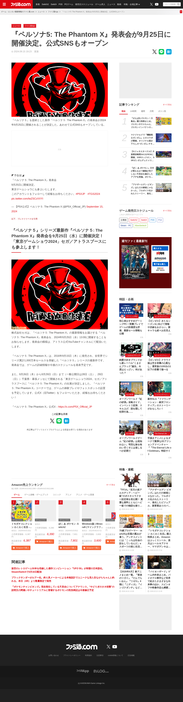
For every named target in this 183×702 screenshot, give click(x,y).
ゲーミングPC (131, 316)
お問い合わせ (53, 655)
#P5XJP (80, 194)
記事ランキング (129, 104)
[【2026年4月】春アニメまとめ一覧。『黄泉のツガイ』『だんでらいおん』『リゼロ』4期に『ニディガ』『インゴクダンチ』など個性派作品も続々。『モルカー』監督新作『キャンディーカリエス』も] (131, 562)
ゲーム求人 (100, 4)
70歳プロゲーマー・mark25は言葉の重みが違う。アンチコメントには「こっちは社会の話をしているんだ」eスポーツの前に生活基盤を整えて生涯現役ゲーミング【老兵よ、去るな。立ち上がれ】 (130, 538)
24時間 (133, 111)
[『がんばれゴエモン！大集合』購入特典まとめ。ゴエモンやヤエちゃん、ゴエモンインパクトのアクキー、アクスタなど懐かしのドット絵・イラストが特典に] (164, 121)
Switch (54, 4)
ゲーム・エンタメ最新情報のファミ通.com (17, 12)
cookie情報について (115, 655)
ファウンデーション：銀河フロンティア (162, 394)
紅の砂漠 (129, 394)
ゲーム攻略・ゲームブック (36, 494)
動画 (119, 4)
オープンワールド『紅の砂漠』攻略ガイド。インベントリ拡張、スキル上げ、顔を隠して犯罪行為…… (130, 405)
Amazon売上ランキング (27, 484)
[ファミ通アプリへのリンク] (83, 671)
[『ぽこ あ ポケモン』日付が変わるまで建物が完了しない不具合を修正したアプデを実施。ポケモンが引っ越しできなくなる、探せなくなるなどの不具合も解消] (164, 170)
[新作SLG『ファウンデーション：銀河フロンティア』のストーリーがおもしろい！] (160, 388)
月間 (152, 111)
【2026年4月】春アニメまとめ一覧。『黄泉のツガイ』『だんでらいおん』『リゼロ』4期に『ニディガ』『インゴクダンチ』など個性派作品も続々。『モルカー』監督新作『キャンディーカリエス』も (130, 579)
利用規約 (88, 655)
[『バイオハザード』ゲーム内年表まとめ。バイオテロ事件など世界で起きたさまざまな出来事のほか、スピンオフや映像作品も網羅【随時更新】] (160, 562)
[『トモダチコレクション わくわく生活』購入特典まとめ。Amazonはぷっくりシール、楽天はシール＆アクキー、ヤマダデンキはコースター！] (160, 521)
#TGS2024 (94, 194)
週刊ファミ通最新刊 (134, 241)
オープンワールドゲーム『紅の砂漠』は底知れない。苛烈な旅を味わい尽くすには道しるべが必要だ (130, 444)
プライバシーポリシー (71, 655)
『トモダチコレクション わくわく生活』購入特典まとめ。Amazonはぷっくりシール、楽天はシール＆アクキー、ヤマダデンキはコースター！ (159, 538)
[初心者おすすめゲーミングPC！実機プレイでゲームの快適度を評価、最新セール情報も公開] (131, 310)
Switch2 (45, 4)
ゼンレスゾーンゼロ (162, 316)
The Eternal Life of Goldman (162, 434)
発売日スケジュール (84, 4)
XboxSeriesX (140, 225)
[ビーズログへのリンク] (101, 671)
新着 (38, 4)
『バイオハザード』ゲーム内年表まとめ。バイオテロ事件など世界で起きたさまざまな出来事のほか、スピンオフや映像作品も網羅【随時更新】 (159, 579)
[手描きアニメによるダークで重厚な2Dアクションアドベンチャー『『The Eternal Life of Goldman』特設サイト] (160, 427)
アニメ (68, 494)
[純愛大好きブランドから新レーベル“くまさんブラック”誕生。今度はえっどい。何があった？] (131, 349)
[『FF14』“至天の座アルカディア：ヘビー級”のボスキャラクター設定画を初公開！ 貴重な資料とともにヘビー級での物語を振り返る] (131, 480)
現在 (124, 111)
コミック (57, 494)
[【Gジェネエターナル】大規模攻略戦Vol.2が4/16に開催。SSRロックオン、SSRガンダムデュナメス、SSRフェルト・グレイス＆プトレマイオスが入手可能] (164, 154)
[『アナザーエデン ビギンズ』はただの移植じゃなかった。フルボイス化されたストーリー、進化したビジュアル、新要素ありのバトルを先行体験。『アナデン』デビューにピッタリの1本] (164, 187)
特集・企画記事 (131, 4)
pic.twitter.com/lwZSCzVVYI (27, 198)
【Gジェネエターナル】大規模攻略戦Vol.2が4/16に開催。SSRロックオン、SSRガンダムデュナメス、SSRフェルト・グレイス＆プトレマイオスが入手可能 (142, 156)
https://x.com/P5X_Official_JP (75, 406)
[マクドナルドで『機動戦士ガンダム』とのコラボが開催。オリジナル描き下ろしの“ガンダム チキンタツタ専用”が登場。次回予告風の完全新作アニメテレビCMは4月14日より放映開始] (164, 137)
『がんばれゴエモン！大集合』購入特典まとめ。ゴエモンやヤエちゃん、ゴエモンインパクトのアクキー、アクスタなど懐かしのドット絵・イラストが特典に (142, 123)
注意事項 (100, 655)
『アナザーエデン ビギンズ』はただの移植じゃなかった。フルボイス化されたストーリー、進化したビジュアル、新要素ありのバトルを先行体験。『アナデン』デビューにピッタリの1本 (142, 189)
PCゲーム (68, 4)
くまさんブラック (133, 355)
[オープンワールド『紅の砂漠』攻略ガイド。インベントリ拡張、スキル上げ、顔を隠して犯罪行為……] (131, 388)
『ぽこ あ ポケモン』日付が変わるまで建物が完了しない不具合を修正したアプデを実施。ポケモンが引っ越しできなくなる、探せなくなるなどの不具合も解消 (142, 173)
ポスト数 (162, 111)
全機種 (124, 220)
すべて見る (110, 485)
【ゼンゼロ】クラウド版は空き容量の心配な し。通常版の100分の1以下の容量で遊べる (159, 365)
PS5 (60, 4)
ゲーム (17, 494)
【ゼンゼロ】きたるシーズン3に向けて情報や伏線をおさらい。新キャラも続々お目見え (159, 326)
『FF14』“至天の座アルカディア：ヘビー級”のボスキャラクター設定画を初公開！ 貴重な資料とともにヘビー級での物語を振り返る (131, 497)
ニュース (111, 4)
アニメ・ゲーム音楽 (85, 494)
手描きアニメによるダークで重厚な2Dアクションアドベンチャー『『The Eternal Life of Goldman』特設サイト (159, 446)
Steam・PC (126, 225)
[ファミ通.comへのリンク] (20, 4)
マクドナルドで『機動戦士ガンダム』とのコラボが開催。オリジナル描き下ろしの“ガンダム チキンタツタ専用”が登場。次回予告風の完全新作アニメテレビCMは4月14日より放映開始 (142, 139)
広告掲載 (131, 655)
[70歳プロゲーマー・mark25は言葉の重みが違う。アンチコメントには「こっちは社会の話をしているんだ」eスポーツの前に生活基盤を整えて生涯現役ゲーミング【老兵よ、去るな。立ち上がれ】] (131, 521)
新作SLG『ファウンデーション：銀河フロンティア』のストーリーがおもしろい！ (159, 404)
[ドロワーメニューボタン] (4, 4)
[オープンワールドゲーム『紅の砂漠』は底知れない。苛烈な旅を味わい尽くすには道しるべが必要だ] (131, 427)
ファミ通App (53, 12)
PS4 (160, 220)
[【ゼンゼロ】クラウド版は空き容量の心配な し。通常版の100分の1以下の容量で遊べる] (160, 349)
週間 (143, 111)
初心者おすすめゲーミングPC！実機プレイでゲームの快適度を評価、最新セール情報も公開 (131, 327)
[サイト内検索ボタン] (172, 4)
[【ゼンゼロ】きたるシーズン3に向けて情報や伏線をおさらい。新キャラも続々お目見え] (160, 310)
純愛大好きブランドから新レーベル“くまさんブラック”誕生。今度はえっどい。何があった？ (130, 366)
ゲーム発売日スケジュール (136, 210)
